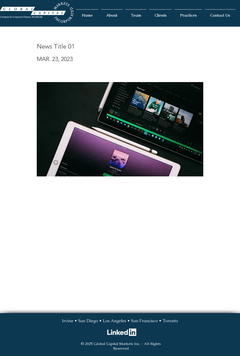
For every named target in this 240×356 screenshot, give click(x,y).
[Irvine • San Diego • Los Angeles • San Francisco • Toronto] (120, 321)
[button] (111, 13)
